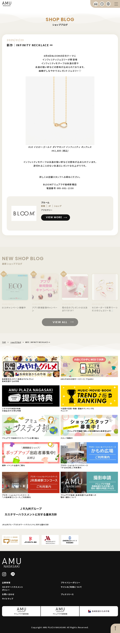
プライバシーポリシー (70, 582)
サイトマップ (7, 598)
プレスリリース (67, 594)
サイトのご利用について (71, 587)
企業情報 (6, 582)
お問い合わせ (8, 594)
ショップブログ (15, 342)
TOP (4, 342)
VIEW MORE (54, 217)
